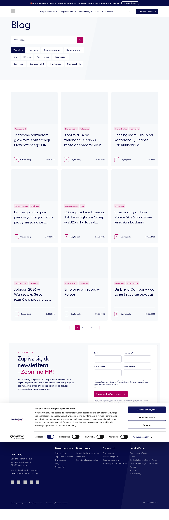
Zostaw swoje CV (110, 465)
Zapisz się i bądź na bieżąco (111, 402)
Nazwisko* (128, 361)
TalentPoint (81, 465)
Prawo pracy (20, 65)
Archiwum (36, 50)
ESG (40, 57)
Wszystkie (19, 50)
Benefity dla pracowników (87, 469)
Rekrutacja (39, 65)
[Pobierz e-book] (137, 3)
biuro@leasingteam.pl (27, 480)
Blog (57, 472)
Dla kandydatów (22, 57)
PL (131, 12)
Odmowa (147, 503)
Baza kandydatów (111, 469)
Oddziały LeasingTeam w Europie (144, 472)
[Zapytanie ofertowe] (147, 11)
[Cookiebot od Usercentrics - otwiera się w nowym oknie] (17, 515)
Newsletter (60, 475)
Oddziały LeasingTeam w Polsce (143, 469)
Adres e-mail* (100, 375)
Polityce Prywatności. (107, 416)
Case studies (60, 469)
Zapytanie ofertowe (64, 465)
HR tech (53, 57)
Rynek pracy (20, 72)
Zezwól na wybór (147, 495)
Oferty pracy (108, 462)
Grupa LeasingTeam (138, 462)
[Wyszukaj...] (80, 40)
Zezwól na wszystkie (147, 487)
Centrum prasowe (57, 50)
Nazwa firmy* (130, 375)
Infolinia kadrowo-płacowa (88, 462)
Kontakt (133, 479)
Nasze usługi (60, 462)
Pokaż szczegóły (141, 515)
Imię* (96, 361)
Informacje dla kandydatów (115, 472)
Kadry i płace (71, 57)
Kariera (133, 475)
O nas (132, 465)
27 (92, 336)
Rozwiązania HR (60, 65)
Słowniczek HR (41, 72)
